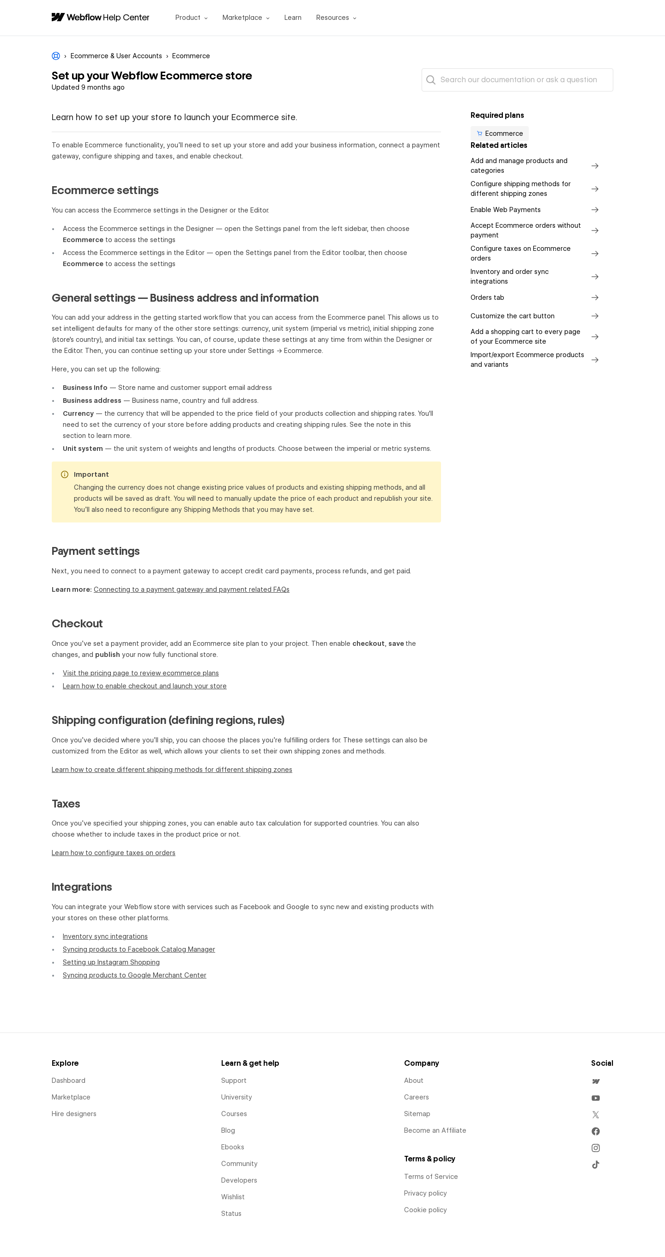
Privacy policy (425, 1193)
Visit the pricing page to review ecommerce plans (141, 673)
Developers (239, 1180)
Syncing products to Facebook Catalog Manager (139, 949)
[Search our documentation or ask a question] (517, 79)
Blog (228, 1130)
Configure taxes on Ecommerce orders (536, 253)
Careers (416, 1097)
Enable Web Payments (536, 209)
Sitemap (417, 1113)
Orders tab (536, 297)
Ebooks (232, 1147)
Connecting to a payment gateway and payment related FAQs (192, 589)
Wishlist (233, 1197)
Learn (293, 17)
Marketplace (71, 1097)
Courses (234, 1113)
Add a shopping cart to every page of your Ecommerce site (536, 336)
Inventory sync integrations (105, 936)
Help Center (126, 17)
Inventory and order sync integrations (536, 276)
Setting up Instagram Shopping (111, 962)
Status (231, 1213)
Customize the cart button (536, 316)
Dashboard (68, 1080)
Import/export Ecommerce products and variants (536, 359)
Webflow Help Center (56, 56)
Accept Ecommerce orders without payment (536, 230)
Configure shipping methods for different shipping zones (536, 188)
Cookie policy (425, 1210)
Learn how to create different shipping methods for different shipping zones (172, 769)
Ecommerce (191, 56)
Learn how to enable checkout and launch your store (145, 686)
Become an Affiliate (435, 1130)
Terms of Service (431, 1176)
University (236, 1097)
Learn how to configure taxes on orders (113, 852)
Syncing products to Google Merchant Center (134, 975)
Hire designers (74, 1113)
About (413, 1080)
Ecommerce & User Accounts (116, 56)
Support (234, 1080)
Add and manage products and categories (536, 165)
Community (239, 1163)
